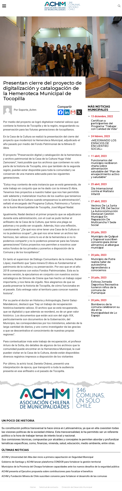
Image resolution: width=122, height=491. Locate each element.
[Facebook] (60, 112)
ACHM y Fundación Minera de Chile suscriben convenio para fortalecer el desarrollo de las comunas (54, 476)
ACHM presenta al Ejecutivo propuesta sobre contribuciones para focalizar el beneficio (47, 471)
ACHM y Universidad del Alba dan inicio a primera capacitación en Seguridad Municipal (47, 457)
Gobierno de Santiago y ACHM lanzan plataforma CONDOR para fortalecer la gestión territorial (51, 461)
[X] (79, 112)
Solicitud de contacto (48, 487)
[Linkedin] (67, 112)
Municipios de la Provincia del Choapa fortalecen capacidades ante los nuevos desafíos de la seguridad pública (60, 466)
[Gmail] (73, 112)
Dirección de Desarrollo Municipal (77, 487)
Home (33, 487)
